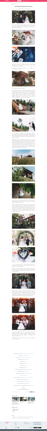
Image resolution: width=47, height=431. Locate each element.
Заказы (15, 423)
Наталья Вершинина (24, 375)
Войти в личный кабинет (37, 422)
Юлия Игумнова (27, 381)
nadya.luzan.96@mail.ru (22, 427)
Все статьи (11, 2)
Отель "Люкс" (28, 379)
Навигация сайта (26, 422)
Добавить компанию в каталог (27, 423)
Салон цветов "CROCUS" (27, 373)
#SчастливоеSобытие (25, 353)
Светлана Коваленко (22, 357)
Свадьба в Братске (7, 2)
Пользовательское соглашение (17, 429)
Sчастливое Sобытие (31, 353)
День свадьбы (14, 2)
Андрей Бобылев (25, 363)
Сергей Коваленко (28, 357)
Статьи (15, 424)
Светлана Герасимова (25, 355)
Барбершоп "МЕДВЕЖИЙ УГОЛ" (25, 383)
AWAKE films (25, 361)
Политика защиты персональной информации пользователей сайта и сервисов (30, 429)
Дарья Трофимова (29, 369)
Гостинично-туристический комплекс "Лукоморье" (26, 377)
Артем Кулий (25, 365)
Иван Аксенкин (26, 367)
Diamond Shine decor (27, 371)
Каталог (16, 422)
